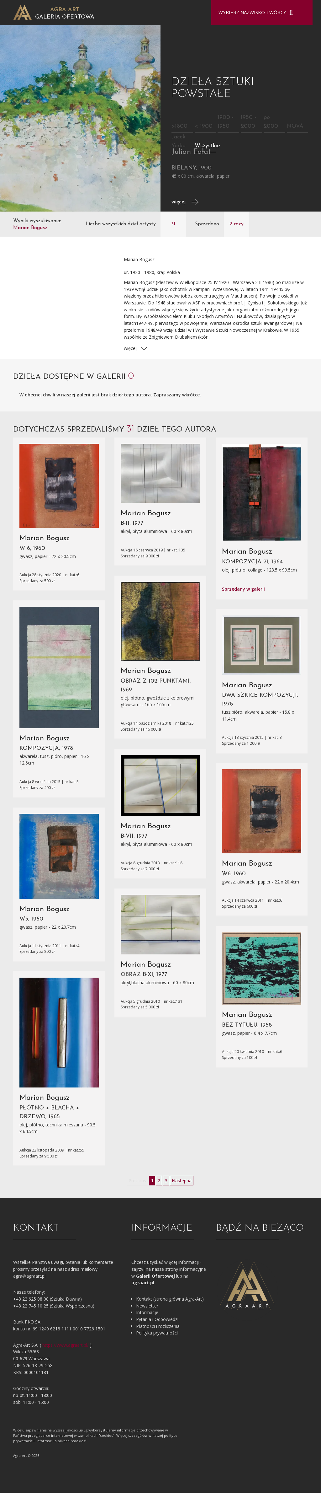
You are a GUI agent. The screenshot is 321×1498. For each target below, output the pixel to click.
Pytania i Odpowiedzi (157, 1324)
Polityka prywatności (157, 1338)
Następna (182, 1186)
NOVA (295, 131)
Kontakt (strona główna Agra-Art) (170, 1304)
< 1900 (204, 131)
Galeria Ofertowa (64, 17)
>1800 (179, 131)
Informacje (147, 1317)
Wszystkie (207, 151)
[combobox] (257, 12)
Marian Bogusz (44, 543)
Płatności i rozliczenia (158, 1331)
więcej (185, 207)
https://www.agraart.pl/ (65, 1350)
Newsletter (147, 1311)
